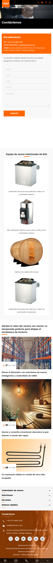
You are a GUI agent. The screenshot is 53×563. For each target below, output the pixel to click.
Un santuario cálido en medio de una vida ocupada (23, 476)
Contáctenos (18, 7)
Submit (14, 113)
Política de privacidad (29, 554)
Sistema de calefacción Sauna (26, 272)
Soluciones (7, 495)
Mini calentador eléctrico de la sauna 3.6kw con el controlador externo (26, 231)
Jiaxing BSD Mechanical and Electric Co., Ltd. (22, 548)
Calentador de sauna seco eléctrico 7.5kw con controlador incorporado (27, 310)
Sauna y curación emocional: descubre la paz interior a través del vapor (25, 434)
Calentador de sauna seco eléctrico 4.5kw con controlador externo (26, 193)
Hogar (6, 7)
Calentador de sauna (12, 490)
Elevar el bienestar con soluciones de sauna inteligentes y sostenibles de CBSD (24, 374)
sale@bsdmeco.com (27, 45)
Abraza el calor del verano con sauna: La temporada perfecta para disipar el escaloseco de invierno (24, 329)
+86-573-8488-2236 (15, 42)
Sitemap (16, 554)
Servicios (6, 500)
